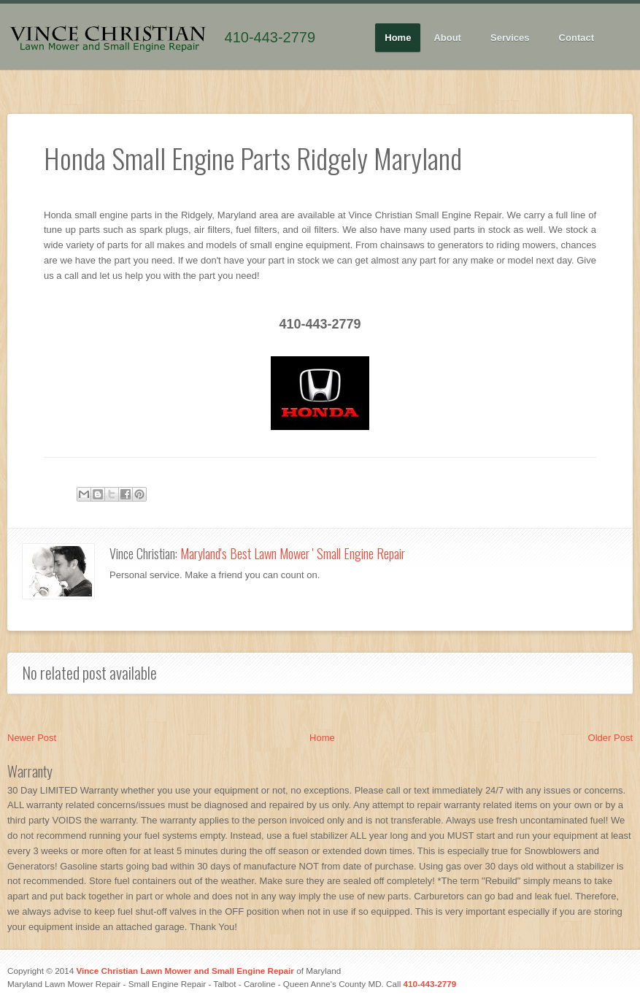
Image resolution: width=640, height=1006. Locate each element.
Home (398, 37)
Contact (576, 37)
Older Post (610, 737)
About (447, 38)
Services (510, 38)
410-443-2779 (270, 37)
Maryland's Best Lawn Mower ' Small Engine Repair (292, 553)
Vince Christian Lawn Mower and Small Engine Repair (185, 970)
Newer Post (31, 737)
